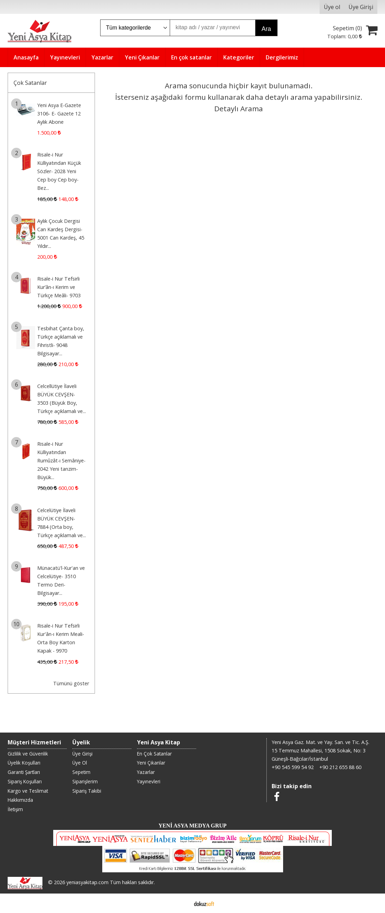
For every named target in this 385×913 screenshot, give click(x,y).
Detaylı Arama (238, 108)
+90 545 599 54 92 (293, 767)
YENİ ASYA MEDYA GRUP (193, 826)
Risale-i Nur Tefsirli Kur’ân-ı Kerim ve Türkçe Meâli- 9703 (59, 287)
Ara (266, 28)
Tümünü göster (71, 683)
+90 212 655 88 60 (340, 767)
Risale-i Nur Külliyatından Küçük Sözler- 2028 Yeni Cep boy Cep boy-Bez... (59, 171)
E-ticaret (181, 903)
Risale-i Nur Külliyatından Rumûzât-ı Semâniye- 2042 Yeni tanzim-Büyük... (61, 460)
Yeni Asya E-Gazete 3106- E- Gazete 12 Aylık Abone (59, 113)
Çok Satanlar (30, 83)
